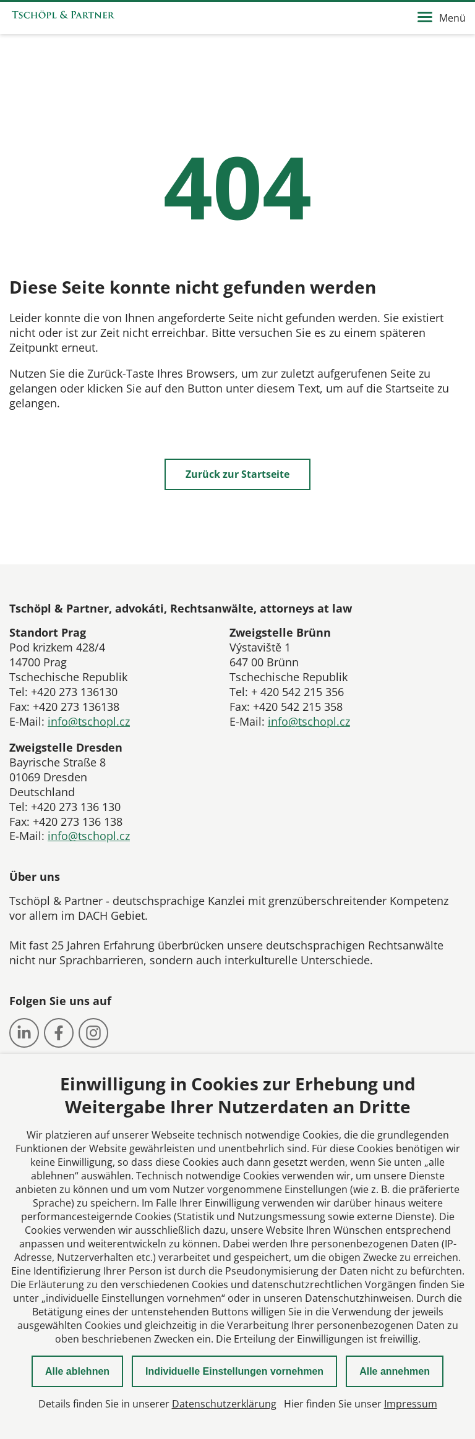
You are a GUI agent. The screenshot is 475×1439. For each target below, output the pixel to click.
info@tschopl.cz (89, 721)
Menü (441, 18)
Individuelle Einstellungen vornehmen (234, 1371)
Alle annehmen (394, 1371)
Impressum (410, 1404)
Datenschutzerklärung (224, 1404)
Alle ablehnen (77, 1371)
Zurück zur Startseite (237, 474)
